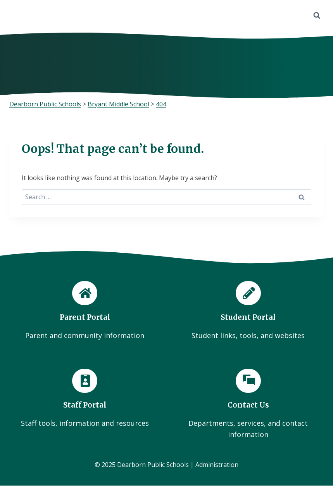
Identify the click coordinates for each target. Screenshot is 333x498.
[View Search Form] (317, 16)
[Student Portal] (248, 311)
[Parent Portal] (84, 311)
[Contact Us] (248, 404)
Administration (216, 465)
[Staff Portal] (84, 399)
